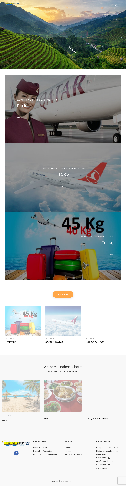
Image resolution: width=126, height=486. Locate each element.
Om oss (68, 448)
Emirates (10, 341)
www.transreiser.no (104, 468)
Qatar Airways (54, 341)
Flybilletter (63, 294)
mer (18, 118)
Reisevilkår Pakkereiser (42, 451)
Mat (46, 418)
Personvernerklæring (73, 454)
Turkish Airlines (94, 341)
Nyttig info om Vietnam (98, 418)
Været (5, 420)
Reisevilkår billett (40, 448)
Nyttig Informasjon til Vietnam (45, 454)
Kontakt (68, 451)
